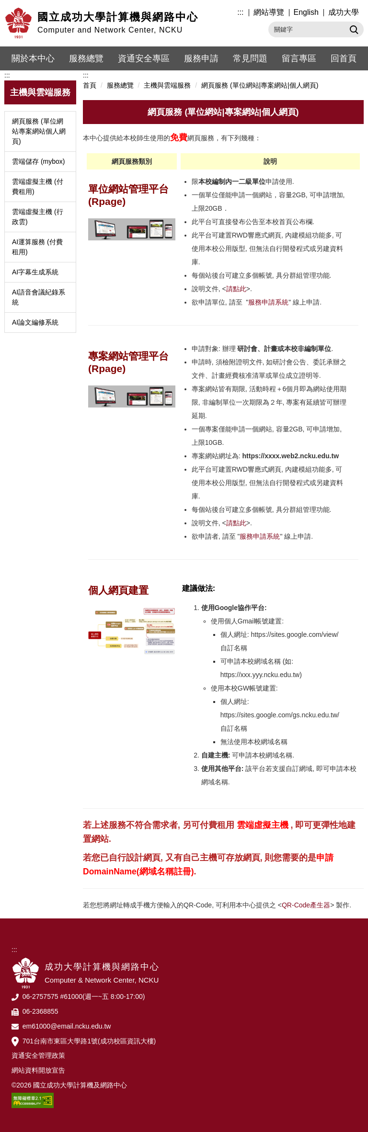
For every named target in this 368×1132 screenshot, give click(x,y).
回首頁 (343, 58)
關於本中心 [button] (33, 58)
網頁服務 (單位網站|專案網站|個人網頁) (260, 85)
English (306, 12)
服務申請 (201, 58)
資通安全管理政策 (38, 1055)
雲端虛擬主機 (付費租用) (37, 186)
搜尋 (353, 29)
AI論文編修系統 (35, 322)
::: (240, 12)
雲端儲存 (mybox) (38, 161)
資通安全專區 (144, 58)
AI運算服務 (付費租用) (37, 247)
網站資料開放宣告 (38, 1070)
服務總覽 (86, 58)
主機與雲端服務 (167, 85)
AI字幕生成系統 (35, 272)
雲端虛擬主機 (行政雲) (37, 217)
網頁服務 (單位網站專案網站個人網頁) (39, 131)
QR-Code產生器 (306, 905)
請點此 (236, 289)
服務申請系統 (268, 302)
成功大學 (343, 12)
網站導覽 (268, 12)
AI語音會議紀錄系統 (38, 297)
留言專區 (299, 58)
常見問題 (250, 58)
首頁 (89, 85)
